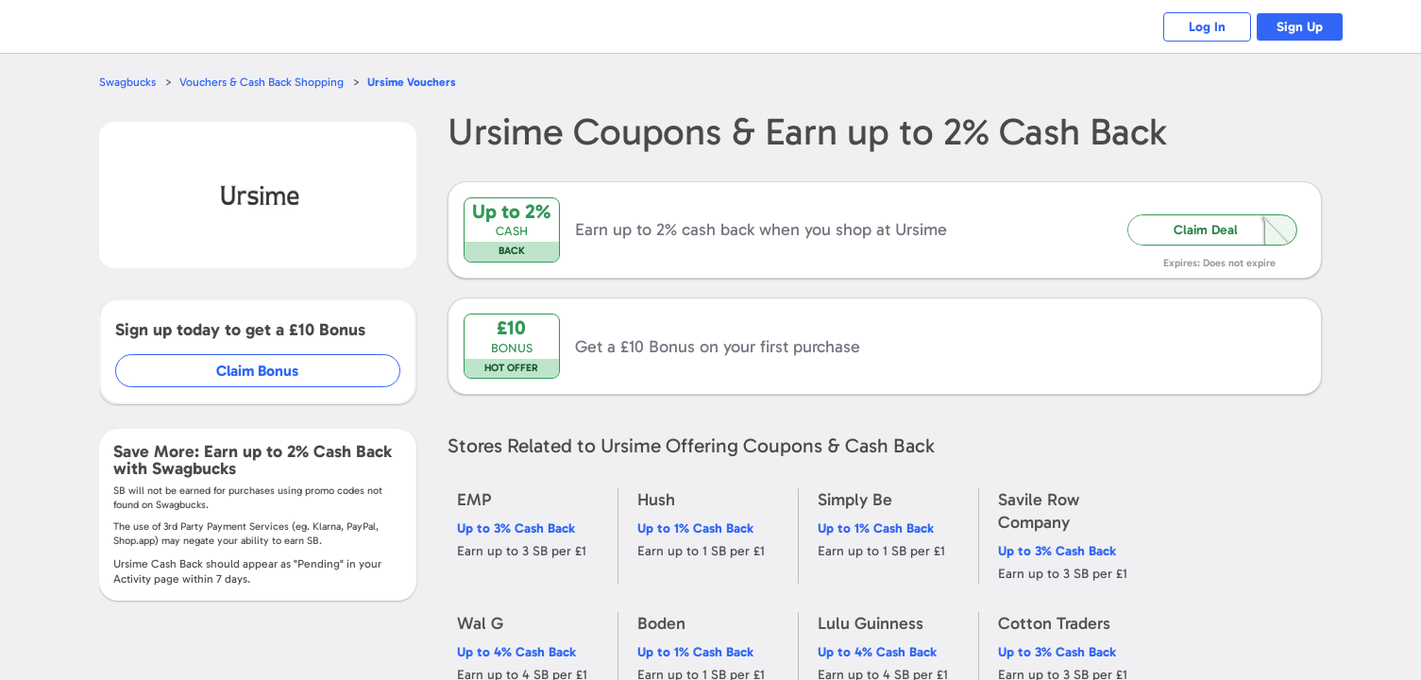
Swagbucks (128, 82)
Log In (1196, 27)
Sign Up (1296, 27)
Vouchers (419, 82)
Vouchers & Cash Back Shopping (265, 82)
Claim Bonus (258, 371)
